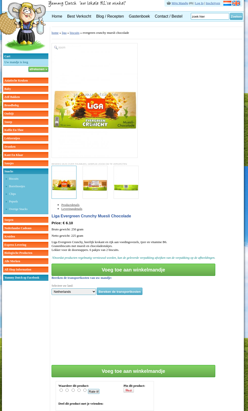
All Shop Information (17, 269)
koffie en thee (13, 130)
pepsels (13, 201)
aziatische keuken (16, 80)
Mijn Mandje (180, 3)
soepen (8, 220)
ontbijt (9, 113)
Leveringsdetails (71, 209)
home (55, 33)
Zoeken (236, 16)
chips (12, 194)
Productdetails (70, 205)
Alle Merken (12, 261)
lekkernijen (12, 138)
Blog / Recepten (110, 16)
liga (64, 33)
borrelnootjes (17, 186)
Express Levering (15, 245)
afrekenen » (38, 69)
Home (57, 16)
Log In (199, 3)
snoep (8, 122)
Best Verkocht (79, 16)
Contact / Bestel (169, 16)
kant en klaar (13, 155)
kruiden (9, 236)
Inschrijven (213, 3)
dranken (9, 146)
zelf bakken (12, 97)
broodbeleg (11, 105)
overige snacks (18, 209)
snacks (8, 171)
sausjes (9, 163)
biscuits (14, 178)
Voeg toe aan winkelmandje (133, 269)
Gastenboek (139, 16)
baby (7, 89)
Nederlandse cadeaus (18, 228)
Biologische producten (18, 253)
